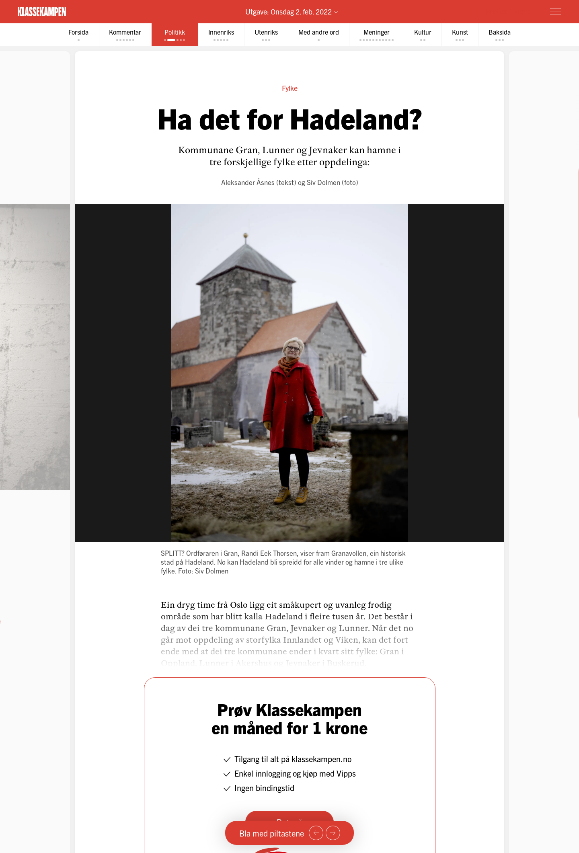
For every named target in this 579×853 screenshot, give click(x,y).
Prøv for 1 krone (508, 11)
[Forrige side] (316, 833)
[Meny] (555, 11)
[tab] (76, 34)
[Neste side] (333, 833)
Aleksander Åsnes (248, 182)
